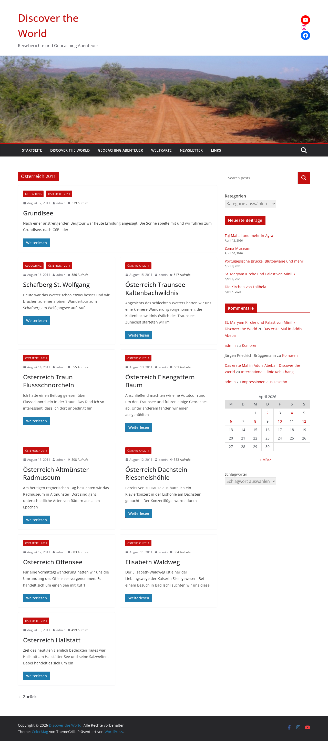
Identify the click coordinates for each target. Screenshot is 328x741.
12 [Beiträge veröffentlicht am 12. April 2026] (304, 421)
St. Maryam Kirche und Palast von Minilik (260, 274)
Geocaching (33, 194)
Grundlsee (38, 213)
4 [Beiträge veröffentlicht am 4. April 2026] (292, 412)
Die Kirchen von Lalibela (245, 286)
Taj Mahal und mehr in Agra (249, 235)
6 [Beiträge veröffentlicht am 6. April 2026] (231, 421)
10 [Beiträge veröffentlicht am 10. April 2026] (280, 421)
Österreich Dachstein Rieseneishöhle (156, 473)
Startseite (32, 150)
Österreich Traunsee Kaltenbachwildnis (155, 288)
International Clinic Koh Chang (267, 371)
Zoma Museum (237, 248)
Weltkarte (161, 150)
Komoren (250, 345)
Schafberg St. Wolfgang (56, 284)
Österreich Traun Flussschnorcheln (48, 381)
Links (216, 150)
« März (265, 459)
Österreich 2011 (59, 194)
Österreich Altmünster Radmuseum (56, 473)
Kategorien (304, 178)
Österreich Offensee (53, 562)
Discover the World (70, 150)
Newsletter (191, 150)
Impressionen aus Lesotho (264, 381)
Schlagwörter (236, 474)
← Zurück (27, 697)
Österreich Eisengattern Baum (160, 381)
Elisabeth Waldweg (152, 562)
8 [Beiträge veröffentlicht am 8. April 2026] (255, 421)
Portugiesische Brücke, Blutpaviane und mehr (264, 261)
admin (60, 203)
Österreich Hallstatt (51, 640)
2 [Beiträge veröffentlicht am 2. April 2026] (267, 412)
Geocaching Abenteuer (120, 150)
